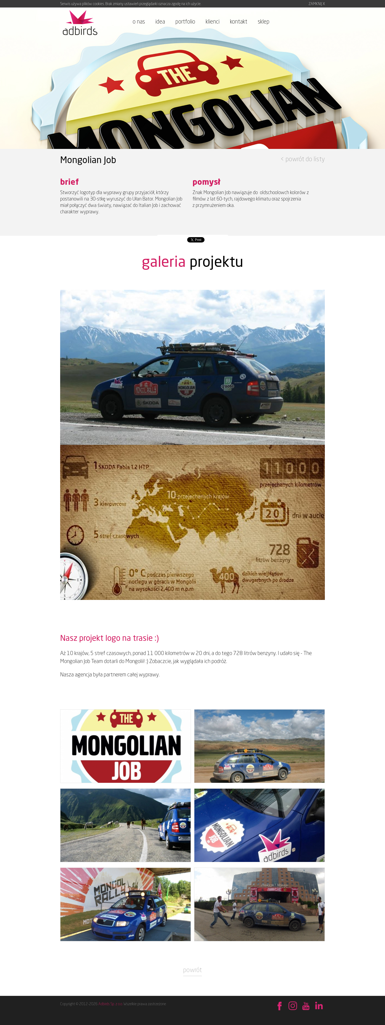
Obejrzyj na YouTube (306, 1006)
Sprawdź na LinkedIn (319, 1006)
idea (160, 21)
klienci (213, 21)
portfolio (185, 21)
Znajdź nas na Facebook (280, 1006)
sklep (264, 21)
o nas (139, 21)
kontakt (238, 21)
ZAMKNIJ (317, 3)
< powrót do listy (302, 159)
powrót (192, 969)
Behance (293, 1006)
